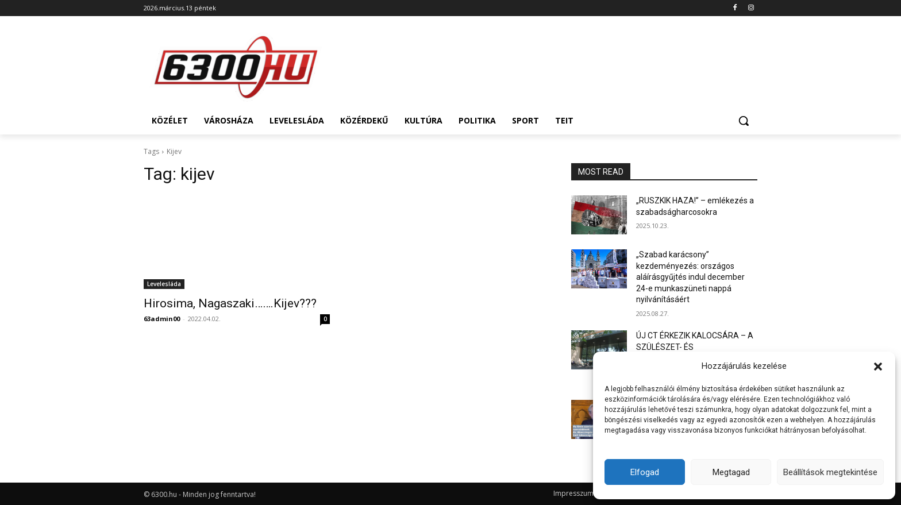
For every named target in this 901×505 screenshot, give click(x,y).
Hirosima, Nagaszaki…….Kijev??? (230, 303)
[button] (878, 366)
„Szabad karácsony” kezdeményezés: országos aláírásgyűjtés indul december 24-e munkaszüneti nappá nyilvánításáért (690, 277)
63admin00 (162, 318)
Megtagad (731, 472)
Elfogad (644, 472)
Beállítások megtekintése (830, 472)
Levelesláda (164, 284)
